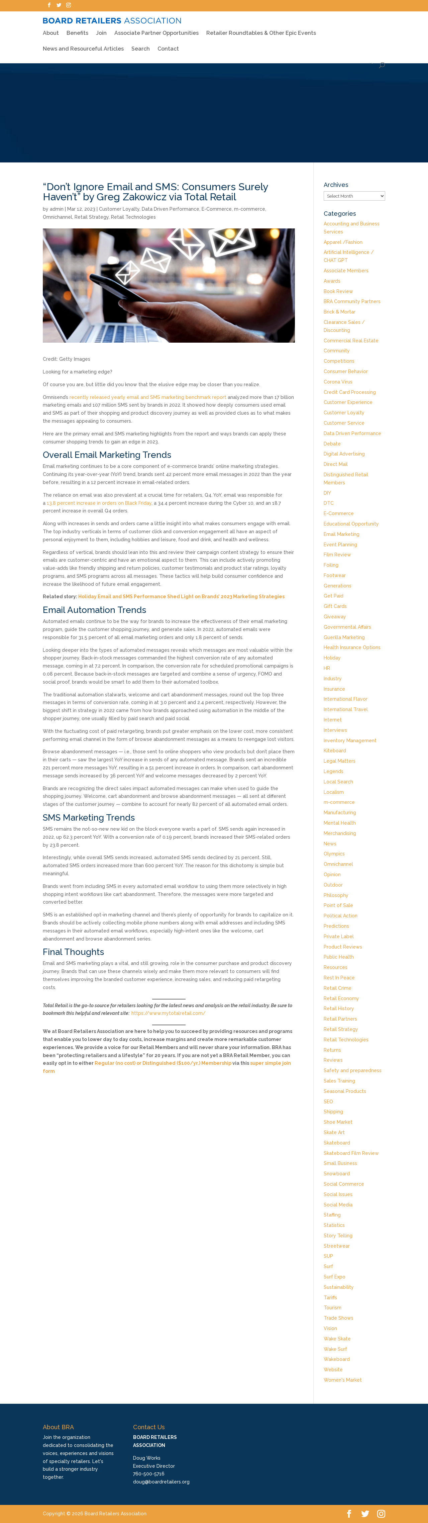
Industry (333, 678)
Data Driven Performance (170, 209)
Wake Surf (335, 1349)
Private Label (339, 936)
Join (101, 28)
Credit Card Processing (350, 392)
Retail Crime (337, 988)
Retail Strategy (92, 217)
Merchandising (340, 833)
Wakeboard (337, 1359)
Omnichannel (57, 217)
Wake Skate (337, 1338)
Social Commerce (344, 1184)
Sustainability (339, 1287)
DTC (329, 503)
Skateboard (337, 1143)
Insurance (334, 689)
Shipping (333, 1111)
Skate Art (334, 1132)
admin (57, 209)
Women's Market (343, 1380)
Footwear (335, 575)
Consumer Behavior (346, 371)
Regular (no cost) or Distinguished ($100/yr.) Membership (163, 1063)
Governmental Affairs (347, 627)
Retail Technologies (133, 217)
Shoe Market (338, 1122)
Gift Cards (335, 606)
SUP (328, 1256)
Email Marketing (341, 534)
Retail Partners (340, 1019)
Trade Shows (338, 1318)
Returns (332, 1050)
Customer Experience (348, 402)
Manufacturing (340, 812)
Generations (337, 586)
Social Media (338, 1204)
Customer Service (344, 423)
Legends (333, 771)
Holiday (332, 658)
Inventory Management (350, 740)
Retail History (339, 1008)
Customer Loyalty (119, 209)
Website (333, 1369)
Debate (332, 443)
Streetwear (337, 1246)
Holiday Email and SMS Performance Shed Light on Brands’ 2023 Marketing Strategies (181, 596)
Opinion (332, 874)
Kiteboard (335, 750)
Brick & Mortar (339, 312)
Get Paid (333, 596)
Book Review (338, 291)
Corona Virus (338, 382)
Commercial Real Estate (351, 340)
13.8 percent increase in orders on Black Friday (99, 503)
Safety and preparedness (353, 1070)
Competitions (339, 361)
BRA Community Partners (352, 301)
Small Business (340, 1163)
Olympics (334, 853)
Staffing (332, 1215)
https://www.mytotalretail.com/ (168, 1013)
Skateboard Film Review (351, 1153)
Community (337, 350)
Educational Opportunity (351, 524)
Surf (328, 1266)
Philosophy (336, 895)
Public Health (339, 957)
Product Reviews (343, 947)
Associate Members (346, 270)
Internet (333, 719)
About (51, 28)
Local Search (338, 781)
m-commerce (249, 209)
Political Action (340, 915)
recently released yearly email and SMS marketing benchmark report (148, 397)
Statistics (334, 1225)
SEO (328, 1101)
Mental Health (340, 823)
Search (140, 44)
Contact (168, 44)
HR (327, 668)
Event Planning (340, 544)
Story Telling (338, 1235)
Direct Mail (336, 464)
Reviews (333, 1060)
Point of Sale (338, 905)
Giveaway (335, 616)
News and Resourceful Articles (83, 44)
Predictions (336, 926)
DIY (327, 493)
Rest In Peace (339, 977)
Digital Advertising (344, 454)
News (330, 843)
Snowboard (337, 1173)
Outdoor (333, 885)
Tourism (332, 1307)
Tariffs (330, 1297)
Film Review (337, 554)
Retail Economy (341, 998)
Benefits (77, 28)
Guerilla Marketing (344, 637)
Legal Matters (339, 761)
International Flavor (345, 699)
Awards (332, 281)
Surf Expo (334, 1276)
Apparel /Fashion (343, 242)
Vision (330, 1328)
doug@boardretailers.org (161, 1481)
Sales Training (339, 1081)
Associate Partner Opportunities (156, 28)
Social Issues (338, 1194)
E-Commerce (217, 209)
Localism (334, 792)
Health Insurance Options (352, 647)
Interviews (335, 730)
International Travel (346, 709)
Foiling (331, 565)
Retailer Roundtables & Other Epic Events (261, 28)
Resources (335, 967)
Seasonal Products (345, 1091)
